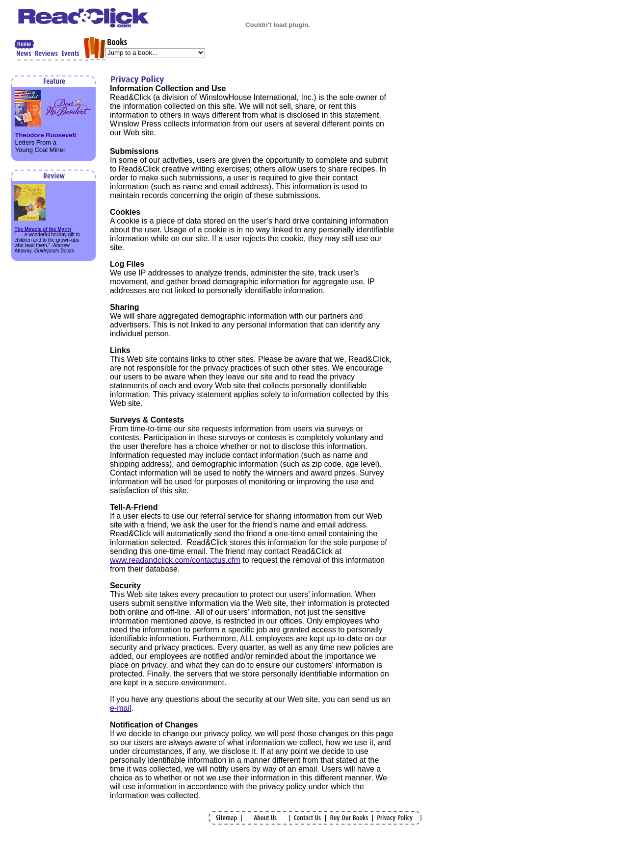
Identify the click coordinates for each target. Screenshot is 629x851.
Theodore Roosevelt (45, 135)
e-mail (120, 708)
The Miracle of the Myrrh (42, 229)
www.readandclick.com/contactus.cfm (175, 560)
